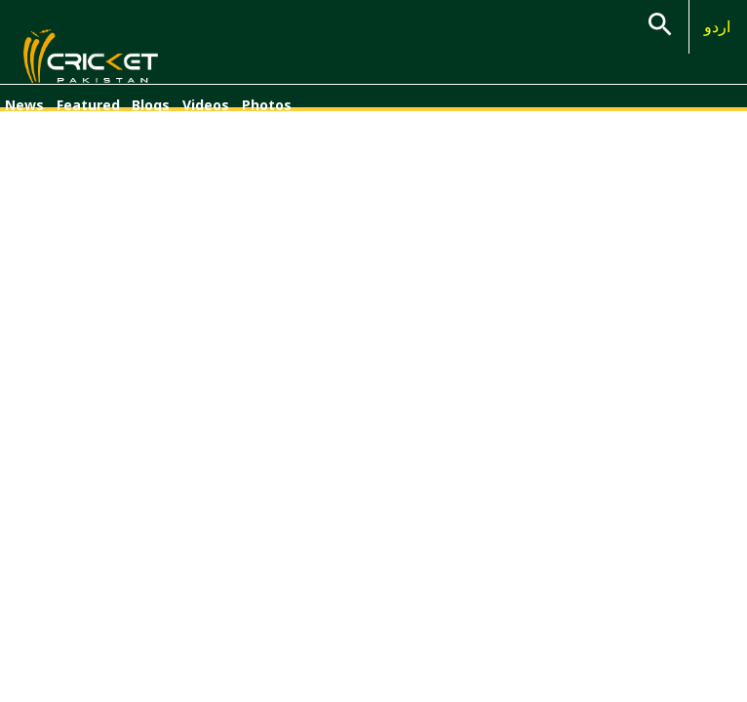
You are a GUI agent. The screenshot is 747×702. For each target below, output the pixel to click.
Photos (267, 105)
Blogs (151, 105)
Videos (205, 105)
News (24, 105)
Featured (88, 105)
